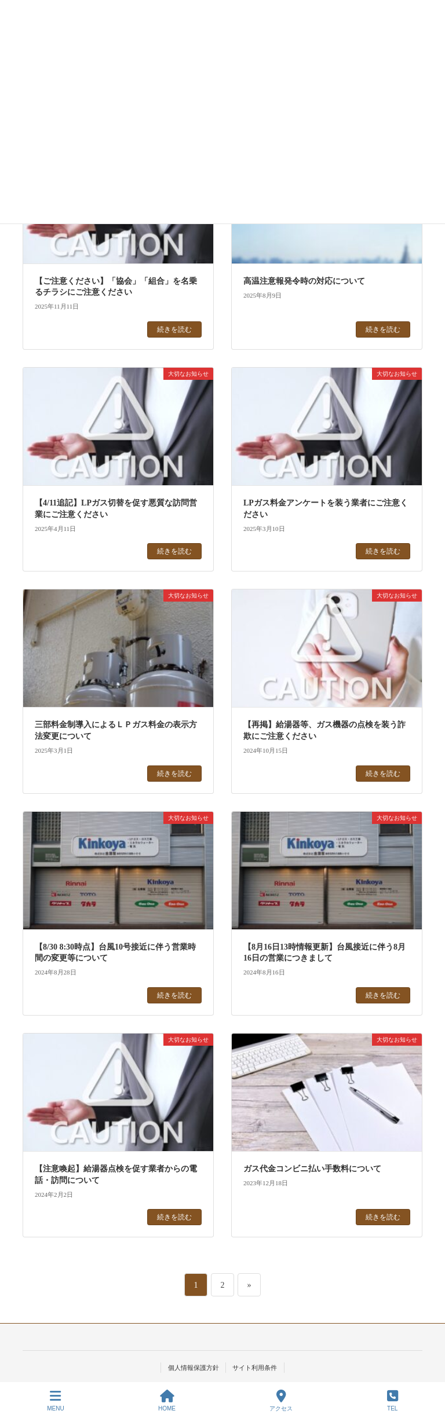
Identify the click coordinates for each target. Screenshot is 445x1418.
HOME (167, 1401)
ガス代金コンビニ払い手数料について (312, 1168)
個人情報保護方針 (193, 1367)
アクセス (281, 1401)
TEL (392, 1401)
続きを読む (174, 329)
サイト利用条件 (254, 1367)
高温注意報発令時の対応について (304, 281)
